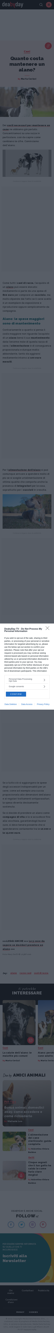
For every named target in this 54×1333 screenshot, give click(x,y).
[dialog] (27, 667)
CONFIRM (16, 694)
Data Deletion (11, 704)
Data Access (26, 704)
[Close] (48, 629)
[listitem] (27, 680)
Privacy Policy (43, 704)
